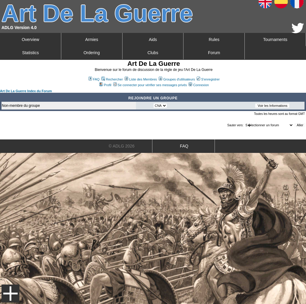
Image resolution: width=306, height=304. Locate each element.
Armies (91, 39)
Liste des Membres (141, 79)
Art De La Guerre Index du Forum (26, 91)
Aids (153, 39)
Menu (10, 294)
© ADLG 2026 (122, 146)
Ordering (91, 52)
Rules (214, 39)
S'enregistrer (208, 79)
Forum (214, 52)
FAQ (94, 79)
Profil (105, 85)
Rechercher (112, 79)
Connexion (199, 85)
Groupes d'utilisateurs (177, 79)
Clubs (153, 52)
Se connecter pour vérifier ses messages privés (150, 85)
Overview (30, 39)
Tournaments (275, 39)
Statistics (30, 52)
